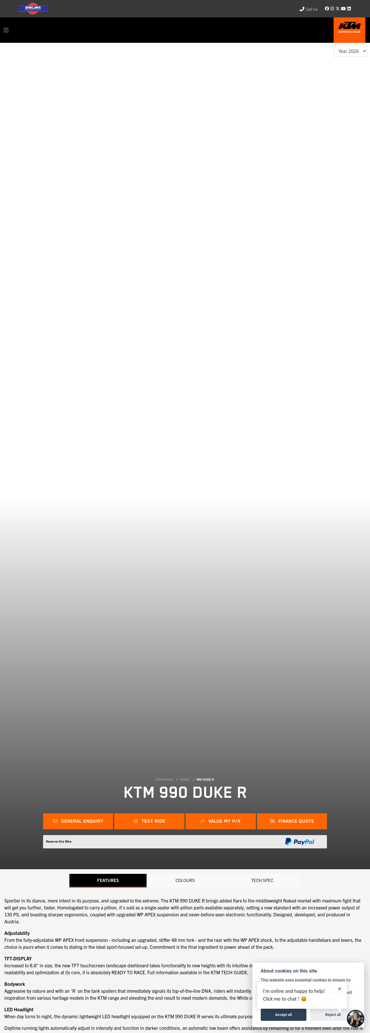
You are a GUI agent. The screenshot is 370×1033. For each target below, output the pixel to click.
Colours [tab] (185, 880)
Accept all (283, 1014)
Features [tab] (108, 880)
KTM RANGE (164, 779)
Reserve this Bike (58, 841)
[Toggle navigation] (6, 30)
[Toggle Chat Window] (355, 1018)
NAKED (185, 779)
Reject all (333, 1014)
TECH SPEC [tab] (262, 880)
